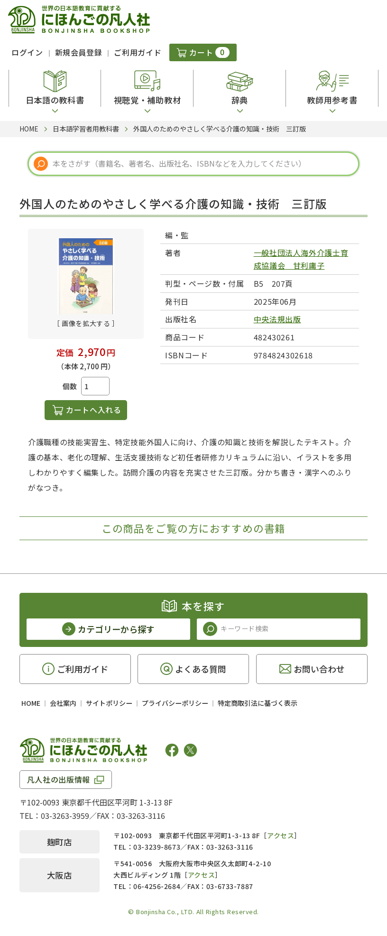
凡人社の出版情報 (58, 779)
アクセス (280, 835)
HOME (30, 703)
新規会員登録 (78, 52)
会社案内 (63, 703)
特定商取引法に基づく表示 (257, 703)
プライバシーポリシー (175, 703)
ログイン (27, 52)
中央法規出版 (277, 319)
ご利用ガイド (137, 52)
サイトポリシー (109, 703)
